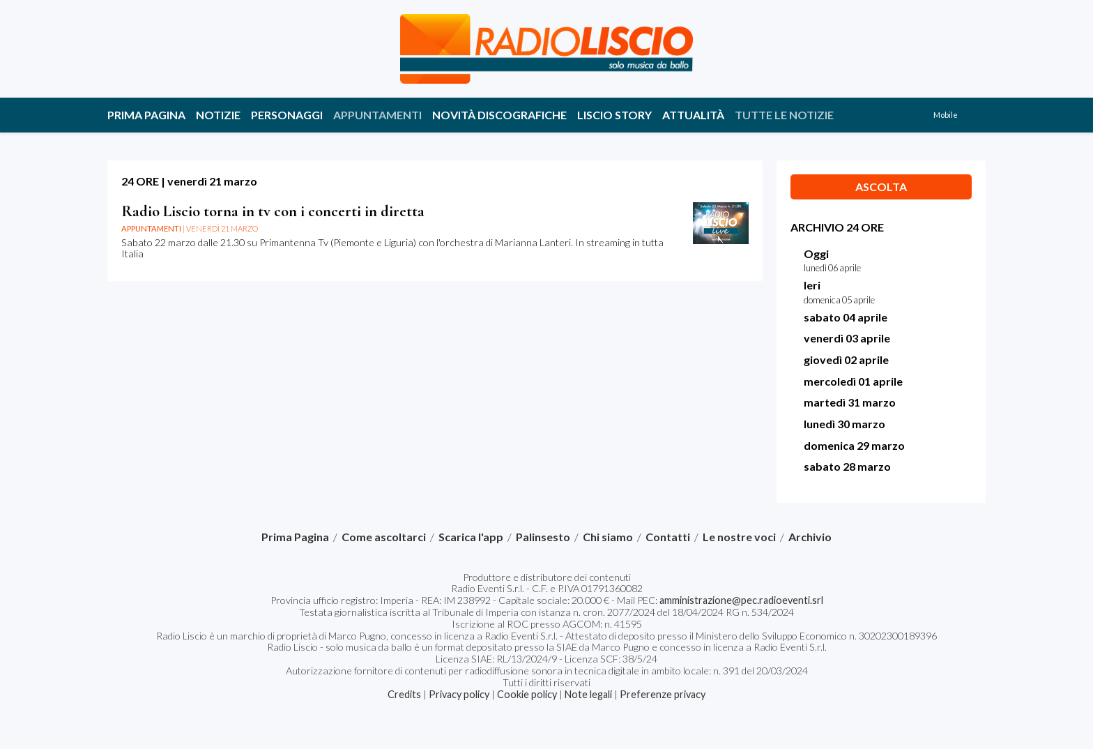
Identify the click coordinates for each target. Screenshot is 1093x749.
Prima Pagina (146, 114)
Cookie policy (527, 694)
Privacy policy (459, 694)
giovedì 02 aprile (846, 359)
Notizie (218, 114)
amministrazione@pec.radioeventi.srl (741, 600)
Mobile (945, 114)
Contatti (667, 537)
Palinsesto (543, 537)
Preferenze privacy (662, 694)
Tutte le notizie (784, 114)
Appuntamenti (377, 114)
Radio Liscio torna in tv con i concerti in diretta (273, 211)
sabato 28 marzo (847, 466)
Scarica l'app (470, 537)
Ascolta (881, 186)
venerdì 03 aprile (847, 338)
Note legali (588, 694)
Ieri (812, 285)
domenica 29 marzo (854, 445)
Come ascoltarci (384, 537)
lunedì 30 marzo (844, 423)
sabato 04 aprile (845, 317)
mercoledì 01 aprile (853, 381)
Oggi (816, 253)
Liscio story (614, 114)
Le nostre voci (739, 537)
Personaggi (287, 114)
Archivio (810, 537)
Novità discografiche (499, 114)
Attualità (693, 114)
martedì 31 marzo (850, 402)
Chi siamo (608, 537)
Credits (404, 694)
